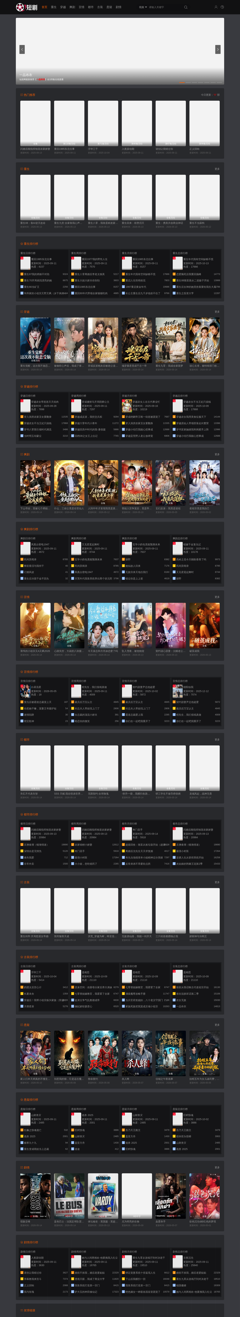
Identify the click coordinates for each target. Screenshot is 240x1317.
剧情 (118, 7)
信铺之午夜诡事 (164, 1078)
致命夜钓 (93, 1078)
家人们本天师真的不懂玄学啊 (35, 1078)
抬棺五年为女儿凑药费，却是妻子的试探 (204, 1078)
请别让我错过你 (164, 148)
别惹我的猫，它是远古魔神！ (69, 1078)
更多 (217, 168)
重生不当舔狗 (196, 223)
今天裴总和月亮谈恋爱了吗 (103, 651)
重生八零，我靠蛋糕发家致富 (103, 223)
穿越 (63, 7)
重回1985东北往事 (64, 148)
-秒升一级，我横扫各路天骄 (137, 793)
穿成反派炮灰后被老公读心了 (103, 365)
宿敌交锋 (25, 1221)
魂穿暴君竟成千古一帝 (134, 365)
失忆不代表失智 (29, 793)
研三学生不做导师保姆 (168, 793)
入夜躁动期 (128, 148)
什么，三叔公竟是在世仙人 (69, 508)
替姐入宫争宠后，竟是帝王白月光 (137, 508)
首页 (44, 7)
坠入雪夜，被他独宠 (133, 651)
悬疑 (109, 7)
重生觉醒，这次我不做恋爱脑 (35, 365)
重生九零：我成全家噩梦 (169, 365)
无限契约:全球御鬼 (98, 793)
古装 (100, 7)
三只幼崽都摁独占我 (167, 936)
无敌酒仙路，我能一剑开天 (137, 936)
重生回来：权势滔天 (133, 223)
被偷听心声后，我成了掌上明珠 (69, 365)
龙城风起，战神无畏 (200, 793)
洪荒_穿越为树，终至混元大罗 (103, 936)
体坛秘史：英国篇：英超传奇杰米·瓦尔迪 (103, 1221)
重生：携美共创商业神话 (169, 223)
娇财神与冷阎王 (198, 936)
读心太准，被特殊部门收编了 (204, 365)
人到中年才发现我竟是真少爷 (103, 508)
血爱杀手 (161, 1221)
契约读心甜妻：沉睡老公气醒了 (171, 651)
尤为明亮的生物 (130, 1221)
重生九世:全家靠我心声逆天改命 (69, 223)
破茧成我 (194, 651)
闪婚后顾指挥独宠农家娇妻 (35, 148)
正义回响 (194, 148)
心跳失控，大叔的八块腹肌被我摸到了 (69, 651)
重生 (54, 7)
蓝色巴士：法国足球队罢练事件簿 (69, 1221)
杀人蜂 (125, 1078)
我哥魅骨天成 (61, 936)
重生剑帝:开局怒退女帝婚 (34, 936)
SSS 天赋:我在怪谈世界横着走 (69, 793)
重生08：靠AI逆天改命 (32, 223)
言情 (81, 7)
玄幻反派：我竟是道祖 (168, 508)
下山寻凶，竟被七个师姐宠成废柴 (35, 508)
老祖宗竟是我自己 (199, 508)
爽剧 (72, 7)
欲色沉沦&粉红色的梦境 (202, 1221)
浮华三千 (93, 148)
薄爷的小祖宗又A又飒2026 (35, 651)
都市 (91, 7)
